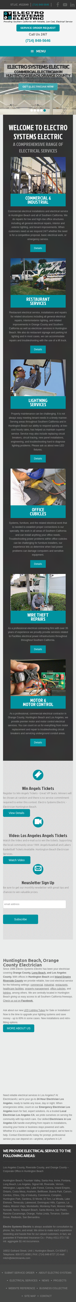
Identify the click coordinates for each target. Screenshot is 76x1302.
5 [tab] (44, 110)
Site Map (30, 1296)
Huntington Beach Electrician (38, 17)
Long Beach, (39, 972)
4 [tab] (41, 110)
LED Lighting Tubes (34, 1010)
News (45, 1280)
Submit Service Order (19, 1272)
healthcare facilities (13, 988)
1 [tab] (31, 110)
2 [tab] (35, 110)
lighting (7, 992)
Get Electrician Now (38, 86)
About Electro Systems (55, 1272)
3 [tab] (38, 110)
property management (37, 988)
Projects (60, 1280)
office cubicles (57, 988)
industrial (49, 984)
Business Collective (53, 1288)
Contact (46, 1296)
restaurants (61, 984)
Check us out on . (18, 1000)
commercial (36, 984)
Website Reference (22, 1288)
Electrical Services (23, 1280)
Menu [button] (41, 51)
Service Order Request (38, 27)
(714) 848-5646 (40, 4)
